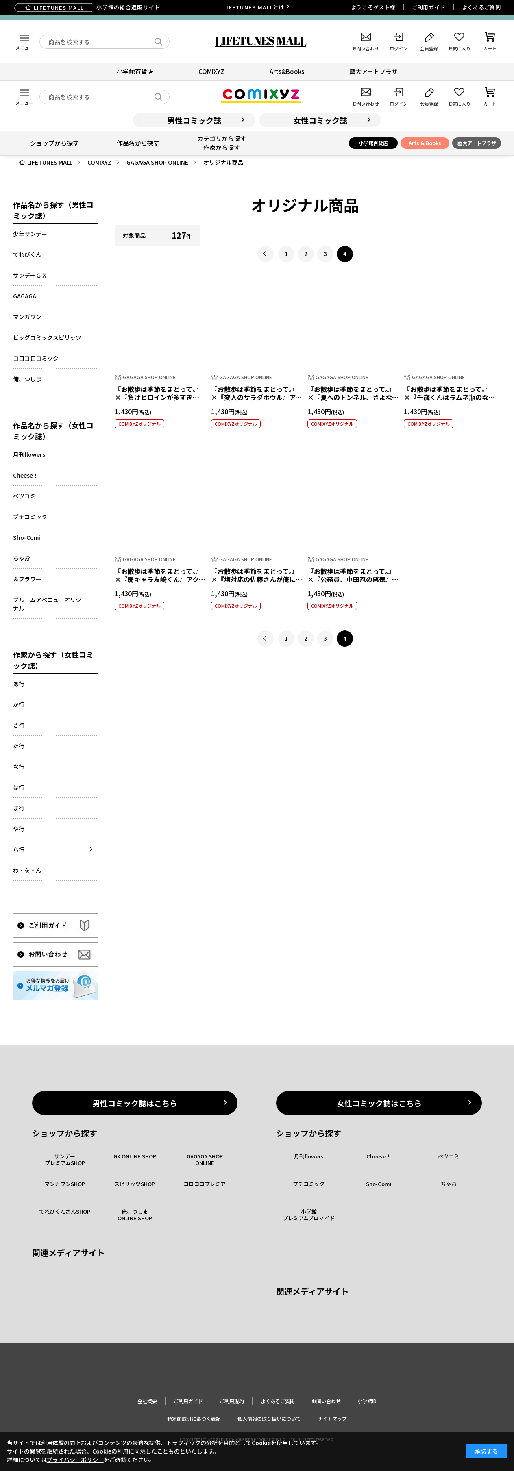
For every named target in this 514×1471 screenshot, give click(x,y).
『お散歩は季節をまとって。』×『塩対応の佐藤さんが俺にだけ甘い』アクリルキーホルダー (256, 579)
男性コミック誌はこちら (134, 1102)
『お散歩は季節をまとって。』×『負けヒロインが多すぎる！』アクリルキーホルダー (158, 397)
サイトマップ (332, 1418)
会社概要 (147, 1400)
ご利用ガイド (429, 7)
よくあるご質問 (481, 7)
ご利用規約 (232, 1400)
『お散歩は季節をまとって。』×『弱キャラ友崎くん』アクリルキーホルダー (160, 579)
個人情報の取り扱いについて (269, 1418)
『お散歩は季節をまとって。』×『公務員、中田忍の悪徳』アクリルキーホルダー (353, 579)
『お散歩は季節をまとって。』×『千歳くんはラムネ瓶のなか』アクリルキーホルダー (447, 397)
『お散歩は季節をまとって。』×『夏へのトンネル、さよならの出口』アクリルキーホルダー (353, 397)
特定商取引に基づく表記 (194, 1418)
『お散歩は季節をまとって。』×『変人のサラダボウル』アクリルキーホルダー (256, 397)
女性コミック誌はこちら (379, 1102)
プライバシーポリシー (75, 1460)
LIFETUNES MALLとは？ (257, 7)
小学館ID (367, 1400)
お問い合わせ (326, 1400)
